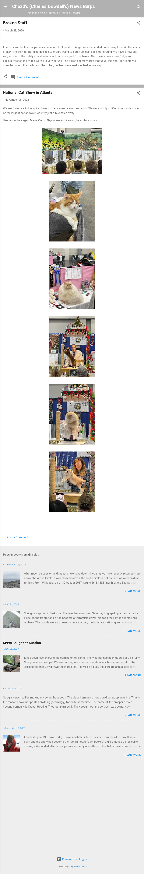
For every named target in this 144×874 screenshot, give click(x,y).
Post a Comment (17, 625)
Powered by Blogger (72, 859)
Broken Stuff (15, 22)
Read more (133, 679)
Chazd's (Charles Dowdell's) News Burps (53, 6)
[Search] (138, 7)
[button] (138, 23)
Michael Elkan (80, 866)
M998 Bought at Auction (22, 731)
